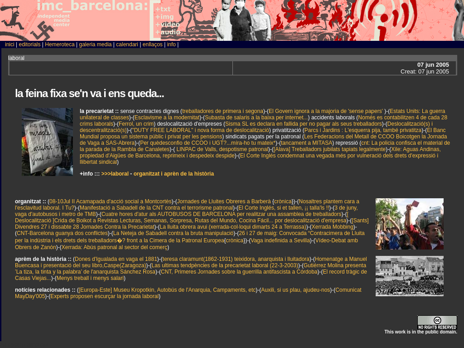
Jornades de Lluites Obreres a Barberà (224, 201)
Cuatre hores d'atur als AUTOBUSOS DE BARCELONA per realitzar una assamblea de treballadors (222, 214)
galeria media (95, 44)
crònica (283, 201)
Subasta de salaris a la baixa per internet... (256, 117)
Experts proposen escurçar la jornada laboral (104, 296)
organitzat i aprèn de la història (174, 174)
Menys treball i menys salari (90, 278)
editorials (29, 44)
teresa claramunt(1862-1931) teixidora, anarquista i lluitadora (236, 259)
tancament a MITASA (306, 143)
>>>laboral (115, 174)
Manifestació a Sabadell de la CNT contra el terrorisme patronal (156, 208)
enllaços (153, 44)
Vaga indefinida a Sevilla (280, 240)
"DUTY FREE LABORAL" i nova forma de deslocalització (200, 130)
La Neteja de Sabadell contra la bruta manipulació (173, 233)
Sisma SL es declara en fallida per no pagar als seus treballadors (303, 124)
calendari (127, 44)
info (171, 44)
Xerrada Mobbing (332, 227)
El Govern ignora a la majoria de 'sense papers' (326, 111)
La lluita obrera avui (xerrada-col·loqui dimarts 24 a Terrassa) (233, 227)
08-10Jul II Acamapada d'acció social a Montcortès (110, 201)
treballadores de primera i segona (222, 111)
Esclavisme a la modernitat (167, 117)
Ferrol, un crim (136, 124)
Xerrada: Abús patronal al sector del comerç (114, 247)
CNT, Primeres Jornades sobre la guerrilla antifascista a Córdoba (239, 272)
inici (9, 44)
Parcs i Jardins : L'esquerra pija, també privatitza (362, 130)
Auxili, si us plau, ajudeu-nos (295, 290)
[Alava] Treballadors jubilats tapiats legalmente (330, 149)
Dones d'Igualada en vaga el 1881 (116, 259)
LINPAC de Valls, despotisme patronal (221, 149)
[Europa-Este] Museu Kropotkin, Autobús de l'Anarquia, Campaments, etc (167, 290)
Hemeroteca (59, 44)
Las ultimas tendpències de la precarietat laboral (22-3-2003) (225, 265)
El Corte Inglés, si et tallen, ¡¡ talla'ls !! (283, 208)
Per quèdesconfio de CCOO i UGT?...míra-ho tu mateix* (208, 143)
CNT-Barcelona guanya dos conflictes (62, 233)
